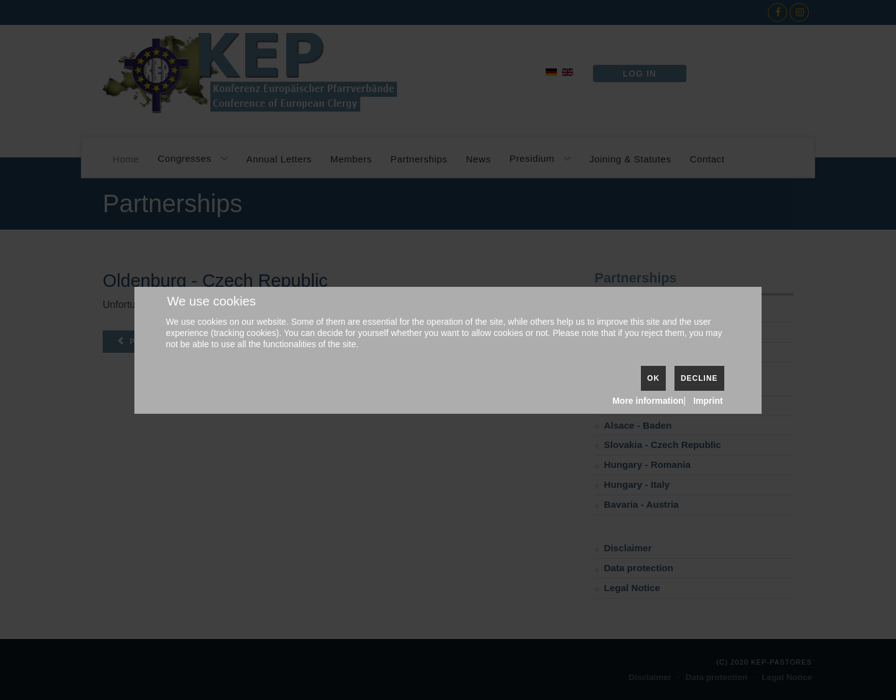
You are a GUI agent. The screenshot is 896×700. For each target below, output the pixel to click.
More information (647, 401)
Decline (699, 378)
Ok (653, 378)
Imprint (707, 401)
